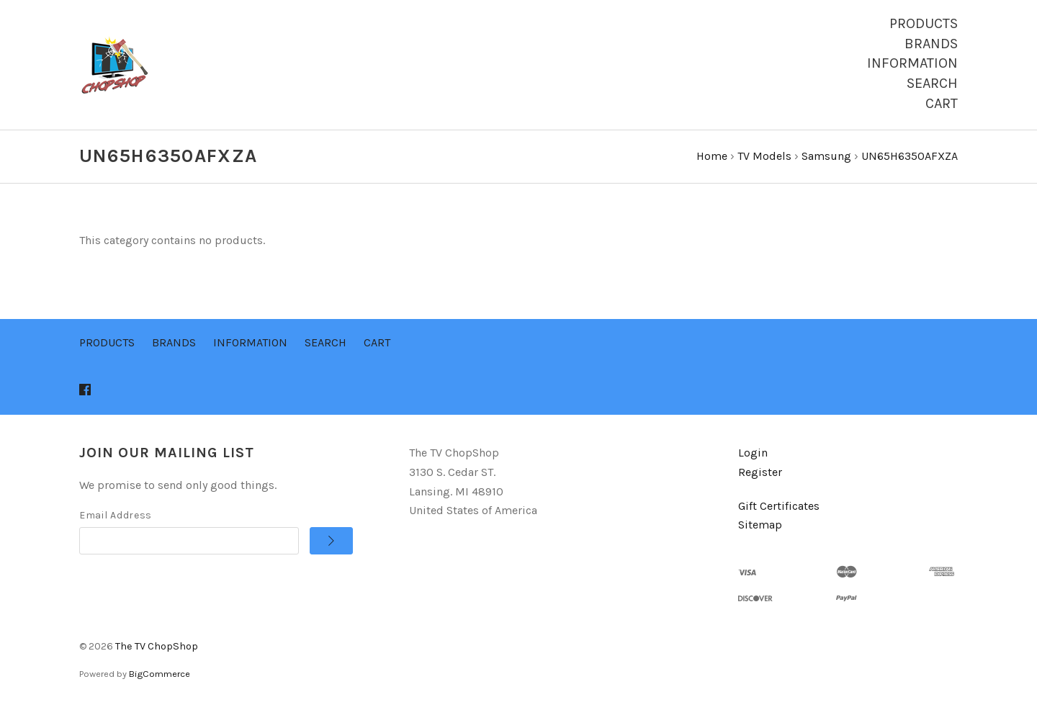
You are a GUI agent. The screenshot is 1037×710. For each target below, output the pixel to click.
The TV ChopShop (156, 646)
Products (923, 23)
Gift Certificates (779, 506)
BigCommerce (159, 673)
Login (753, 452)
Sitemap (760, 524)
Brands (931, 43)
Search (932, 83)
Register (760, 472)
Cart (941, 103)
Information (912, 63)
